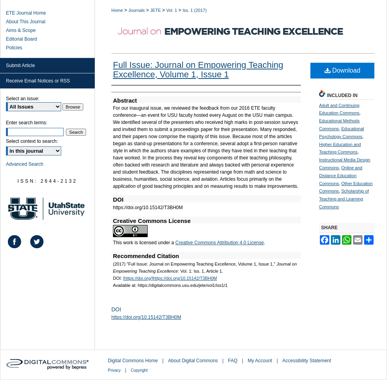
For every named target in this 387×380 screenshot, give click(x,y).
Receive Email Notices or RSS (38, 81)
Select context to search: (32, 141)
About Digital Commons (193, 360)
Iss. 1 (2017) (194, 10)
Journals (136, 10)
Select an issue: (22, 98)
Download (343, 70)
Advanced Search (24, 164)
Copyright (139, 370)
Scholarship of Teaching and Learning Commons (344, 199)
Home (117, 10)
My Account (260, 360)
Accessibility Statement (306, 360)
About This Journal (25, 21)
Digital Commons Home (133, 360)
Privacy (115, 370)
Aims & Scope (21, 30)
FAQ (233, 360)
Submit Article (20, 65)
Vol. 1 (171, 10)
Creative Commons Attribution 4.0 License (219, 242)
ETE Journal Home (26, 13)
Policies (14, 48)
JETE (155, 10)
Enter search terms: (26, 122)
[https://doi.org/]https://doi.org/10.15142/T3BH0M (170, 278)
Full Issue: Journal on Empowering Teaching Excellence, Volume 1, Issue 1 (198, 69)
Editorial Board (21, 39)
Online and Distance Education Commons (340, 175)
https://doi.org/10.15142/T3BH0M (146, 317)
